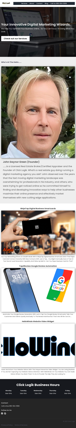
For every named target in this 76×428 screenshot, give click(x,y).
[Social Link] (2, 413)
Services (24, 3)
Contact (39, 3)
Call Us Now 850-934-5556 (10, 406)
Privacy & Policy (7, 425)
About (32, 3)
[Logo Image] (6, 3)
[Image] (38, 233)
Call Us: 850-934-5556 (58, 3)
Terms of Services (21, 425)
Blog (46, 3)
